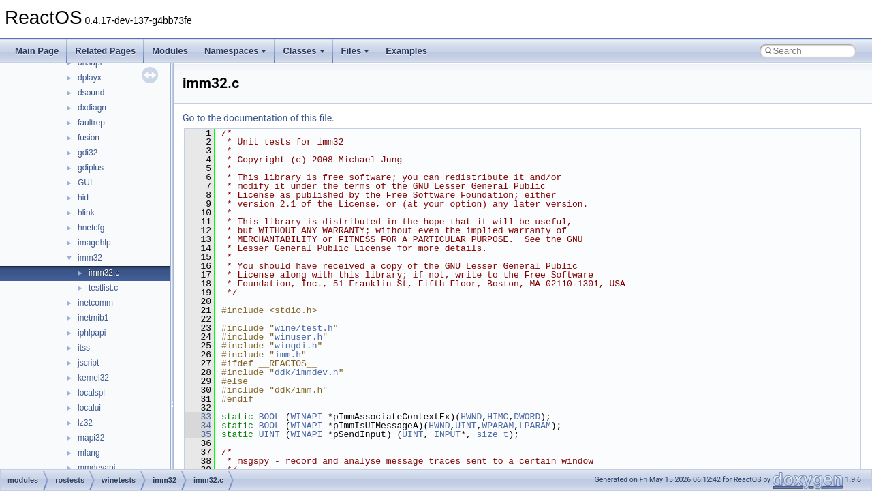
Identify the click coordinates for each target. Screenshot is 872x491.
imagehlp (94, 243)
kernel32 (93, 378)
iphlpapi (92, 333)
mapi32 (91, 438)
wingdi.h (296, 346)
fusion (88, 138)
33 (198, 417)
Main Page (37, 51)
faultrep (91, 123)
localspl (91, 393)
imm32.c (104, 273)
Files (355, 51)
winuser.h (298, 337)
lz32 (85, 423)
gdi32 (87, 153)
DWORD (527, 417)
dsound (91, 93)
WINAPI (306, 417)
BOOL (269, 417)
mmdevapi (96, 468)
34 (198, 425)
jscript (88, 363)
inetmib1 (93, 318)
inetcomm (95, 303)
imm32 (90, 258)
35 (198, 434)
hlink (86, 213)
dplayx (90, 78)
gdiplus (91, 168)
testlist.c (103, 288)
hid (83, 198)
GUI (85, 183)
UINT (465, 425)
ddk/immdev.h (307, 372)
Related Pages (105, 51)
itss (84, 348)
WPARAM (498, 425)
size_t (493, 434)
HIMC (497, 417)
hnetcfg (91, 228)
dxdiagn (92, 108)
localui (89, 408)
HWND (471, 417)
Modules (170, 51)
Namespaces (235, 51)
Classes (303, 51)
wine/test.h (304, 328)
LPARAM (535, 425)
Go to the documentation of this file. (258, 118)
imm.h (288, 354)
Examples (406, 51)
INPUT (447, 434)
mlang (89, 453)
